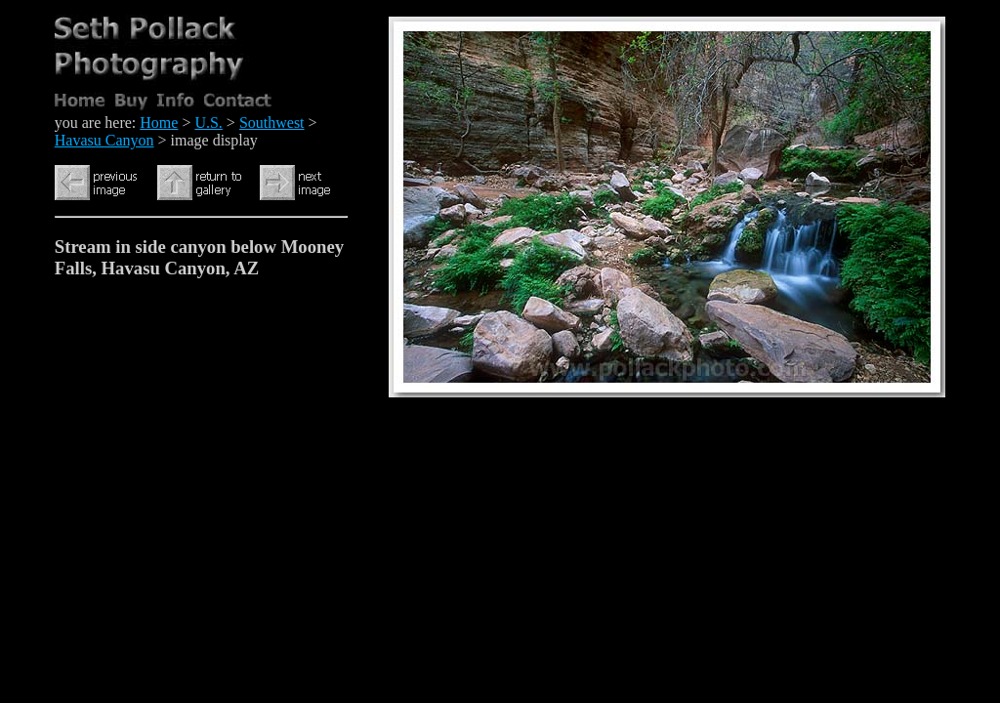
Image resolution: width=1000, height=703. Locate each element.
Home (159, 122)
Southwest (272, 122)
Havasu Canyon (104, 140)
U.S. (208, 122)
